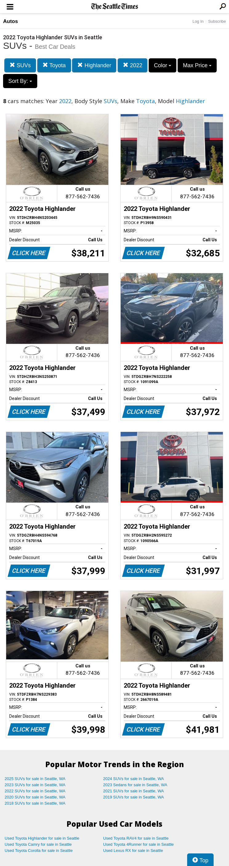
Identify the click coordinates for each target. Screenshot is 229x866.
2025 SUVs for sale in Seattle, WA (35, 778)
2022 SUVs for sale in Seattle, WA (35, 791)
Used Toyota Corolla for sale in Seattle (39, 850)
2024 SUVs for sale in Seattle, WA (133, 778)
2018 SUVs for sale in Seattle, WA (35, 803)
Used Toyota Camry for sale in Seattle (38, 844)
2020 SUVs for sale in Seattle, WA (35, 797)
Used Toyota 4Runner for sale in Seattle (138, 844)
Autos (10, 21)
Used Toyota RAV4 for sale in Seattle (136, 838)
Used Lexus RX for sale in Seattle (133, 850)
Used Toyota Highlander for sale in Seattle (42, 838)
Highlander (94, 65)
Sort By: (20, 81)
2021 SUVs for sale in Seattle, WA (133, 791)
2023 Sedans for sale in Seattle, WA (135, 785)
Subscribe (217, 21)
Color (162, 65)
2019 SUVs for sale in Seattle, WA (133, 797)
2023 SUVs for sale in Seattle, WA (35, 785)
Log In (197, 21)
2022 (132, 65)
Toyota (54, 65)
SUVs (20, 65)
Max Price (197, 65)
